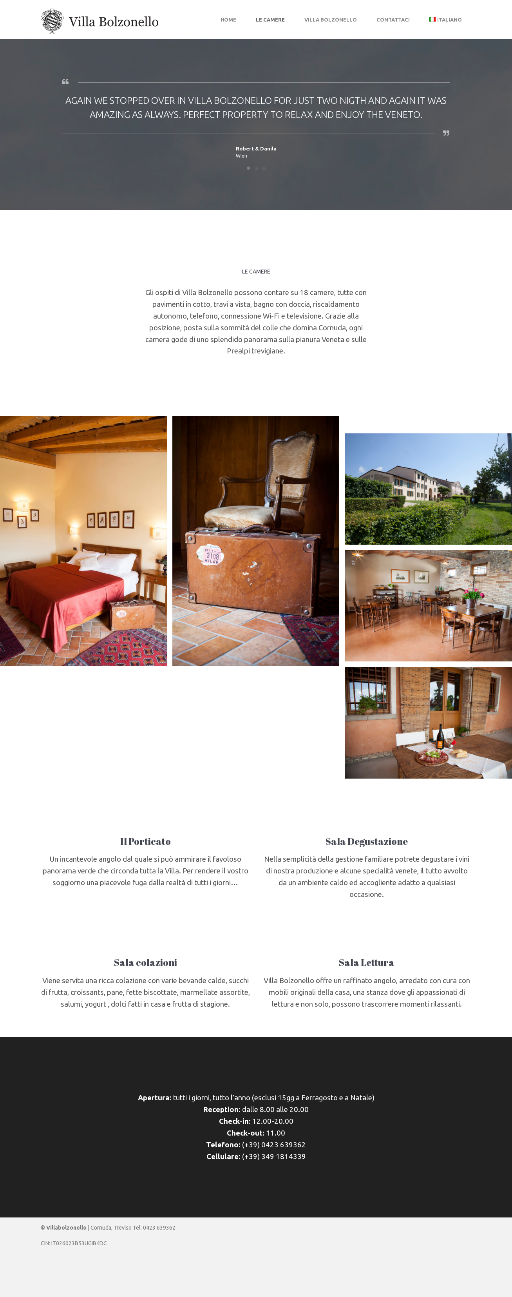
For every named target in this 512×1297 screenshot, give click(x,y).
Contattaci (393, 19)
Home (228, 19)
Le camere (270, 19)
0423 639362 (159, 1228)
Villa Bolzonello (330, 19)
